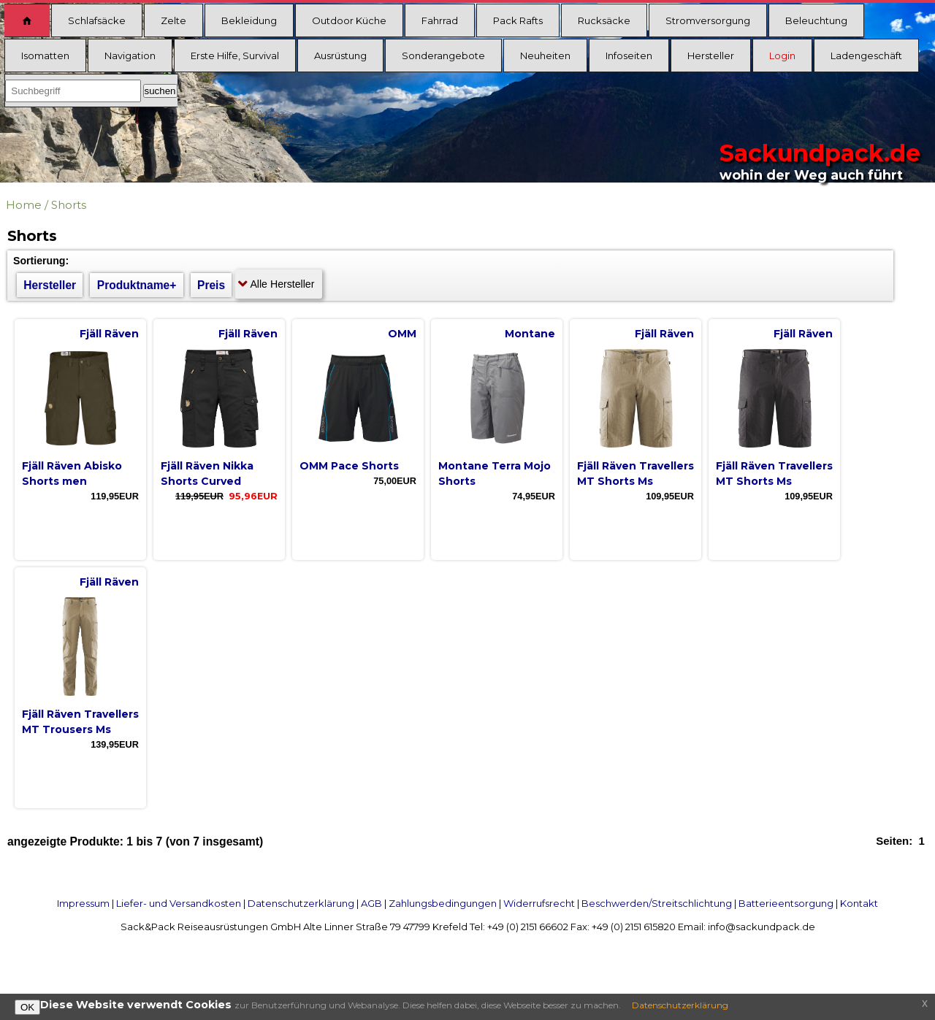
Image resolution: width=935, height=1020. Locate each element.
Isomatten (45, 55)
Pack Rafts (518, 20)
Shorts (68, 205)
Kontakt (859, 903)
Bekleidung (249, 20)
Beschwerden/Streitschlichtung (656, 903)
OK (27, 1007)
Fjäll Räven (109, 333)
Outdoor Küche (349, 20)
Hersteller (710, 55)
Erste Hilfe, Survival (235, 55)
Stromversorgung (707, 20)
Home (24, 205)
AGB (371, 903)
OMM (402, 333)
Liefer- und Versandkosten (178, 903)
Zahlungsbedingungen (443, 903)
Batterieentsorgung (786, 903)
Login (782, 55)
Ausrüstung (340, 55)
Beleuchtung (816, 20)
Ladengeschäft (866, 55)
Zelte (173, 20)
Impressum (83, 903)
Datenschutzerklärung (301, 903)
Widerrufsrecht (539, 903)
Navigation (130, 55)
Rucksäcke (604, 20)
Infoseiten (629, 55)
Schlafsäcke (97, 20)
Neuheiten (545, 55)
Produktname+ (137, 285)
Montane (530, 333)
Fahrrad (439, 20)
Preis (211, 285)
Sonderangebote (443, 55)
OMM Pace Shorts (349, 465)
